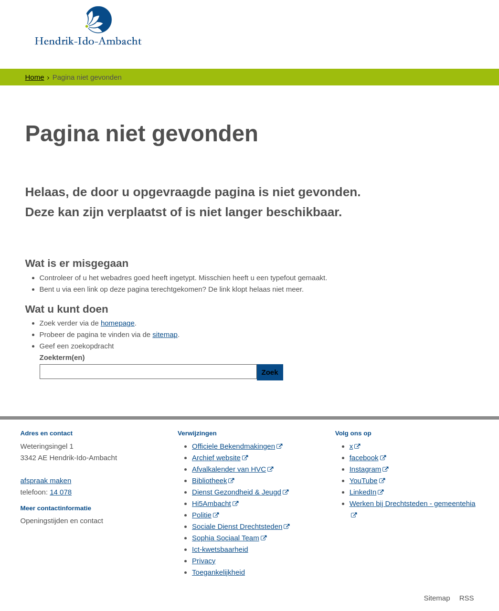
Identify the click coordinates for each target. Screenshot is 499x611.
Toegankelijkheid (218, 572)
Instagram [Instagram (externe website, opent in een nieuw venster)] (366, 469)
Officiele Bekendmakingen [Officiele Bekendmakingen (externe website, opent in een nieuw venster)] (233, 446)
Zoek (270, 372)
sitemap (165, 334)
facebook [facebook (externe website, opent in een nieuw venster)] (364, 457)
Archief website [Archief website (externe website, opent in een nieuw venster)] (216, 457)
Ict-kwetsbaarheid (220, 549)
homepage (118, 323)
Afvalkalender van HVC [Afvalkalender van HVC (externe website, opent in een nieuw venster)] (229, 469)
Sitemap (437, 598)
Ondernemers (116, 59)
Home (34, 77)
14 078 (61, 492)
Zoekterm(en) (62, 357)
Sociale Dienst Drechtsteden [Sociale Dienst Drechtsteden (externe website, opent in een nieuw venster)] (237, 526)
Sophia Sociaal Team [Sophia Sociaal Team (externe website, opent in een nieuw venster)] (225, 538)
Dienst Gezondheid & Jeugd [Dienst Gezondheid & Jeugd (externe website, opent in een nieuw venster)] (236, 492)
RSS (466, 598)
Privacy (203, 561)
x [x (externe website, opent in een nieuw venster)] (351, 446)
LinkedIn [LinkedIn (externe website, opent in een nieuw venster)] (363, 492)
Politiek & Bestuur (201, 59)
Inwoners (51, 59)
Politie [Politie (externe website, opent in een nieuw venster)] (202, 515)
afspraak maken (46, 480)
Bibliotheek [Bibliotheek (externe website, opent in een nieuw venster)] (209, 480)
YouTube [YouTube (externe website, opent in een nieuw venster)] (364, 480)
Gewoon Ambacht (295, 59)
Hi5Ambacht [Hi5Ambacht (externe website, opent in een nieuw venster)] (211, 503)
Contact (367, 59)
